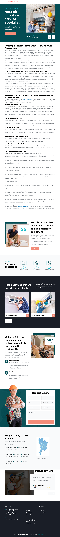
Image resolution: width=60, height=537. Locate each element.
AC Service (28, 510)
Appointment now (10, 33)
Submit (40, 422)
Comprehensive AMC (30, 523)
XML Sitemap (43, 512)
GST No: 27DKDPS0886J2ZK (12, 519)
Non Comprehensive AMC (31, 525)
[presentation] (49, 37)
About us (42, 510)
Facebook (43, 514)
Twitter (42, 519)
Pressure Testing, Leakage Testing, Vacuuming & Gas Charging (31, 520)
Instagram (43, 516)
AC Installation (29, 514)
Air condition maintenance (38, 315)
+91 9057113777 (36, 38)
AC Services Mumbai (42, 534)
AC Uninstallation (29, 516)
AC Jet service (29, 512)
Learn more (35, 248)
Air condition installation (12, 315)
